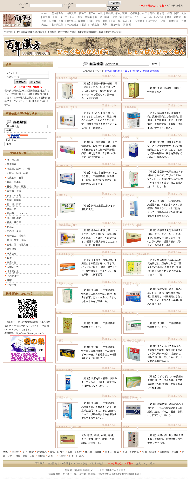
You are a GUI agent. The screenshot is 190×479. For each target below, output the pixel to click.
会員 (8, 64)
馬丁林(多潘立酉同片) (133, 340)
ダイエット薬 (67, 17)
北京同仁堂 (57, 24)
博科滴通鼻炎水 (64, 370)
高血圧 (51, 456)
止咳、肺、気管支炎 (121, 21)
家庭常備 (173, 21)
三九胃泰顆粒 (129, 107)
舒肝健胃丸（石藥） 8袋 (68, 427)
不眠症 (62, 456)
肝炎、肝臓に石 (77, 456)
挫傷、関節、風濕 (176, 13)
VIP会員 (64, 463)
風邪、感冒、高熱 (98, 21)
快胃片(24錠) (129, 312)
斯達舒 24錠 (62, 397)
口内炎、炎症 (56, 21)
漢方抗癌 (152, 21)
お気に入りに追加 (145, 463)
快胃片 (59, 312)
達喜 (58, 136)
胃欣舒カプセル (64, 166)
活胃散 (125, 166)
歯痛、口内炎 (57, 452)
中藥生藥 (94, 24)
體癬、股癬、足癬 (25, 456)
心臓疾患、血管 (138, 13)
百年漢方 (40, 463)
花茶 (84, 24)
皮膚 (162, 21)
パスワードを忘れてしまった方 (87, 463)
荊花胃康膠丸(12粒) (132, 397)
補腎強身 (140, 21)
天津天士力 (13, 267)
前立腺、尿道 (50, 17)
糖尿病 (10, 226)
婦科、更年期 (157, 13)
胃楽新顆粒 (128, 370)
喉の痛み (42, 452)
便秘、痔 (117, 17)
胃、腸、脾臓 (102, 17)
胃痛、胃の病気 (130, 452)
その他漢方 (72, 24)
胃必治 (59, 340)
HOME (44, 13)
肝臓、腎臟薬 (85, 17)
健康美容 (71, 13)
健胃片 (125, 427)
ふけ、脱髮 (28, 452)
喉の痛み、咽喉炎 (76, 21)
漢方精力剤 (57, 13)
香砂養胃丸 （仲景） (133, 224)
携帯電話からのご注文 (19, 293)
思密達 (125, 136)
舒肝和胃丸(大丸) (65, 254)
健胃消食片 (62, 195)
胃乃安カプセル (64, 283)
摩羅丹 (125, 78)
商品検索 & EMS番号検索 (21, 113)
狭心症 (15, 452)
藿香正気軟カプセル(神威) (136, 254)
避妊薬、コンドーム (135, 17)
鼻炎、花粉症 (174, 17)
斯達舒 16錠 (128, 195)
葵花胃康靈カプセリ (66, 107)
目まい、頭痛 (112, 452)
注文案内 (52, 463)
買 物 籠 (127, 24)
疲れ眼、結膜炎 (93, 452)
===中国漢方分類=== (18, 153)
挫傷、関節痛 (149, 452)
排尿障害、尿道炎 (169, 452)
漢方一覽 (115, 24)
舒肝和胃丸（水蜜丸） (68, 78)
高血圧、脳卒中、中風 (91, 13)
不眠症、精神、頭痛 (116, 13)
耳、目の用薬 (156, 17)
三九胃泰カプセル (131, 283)
